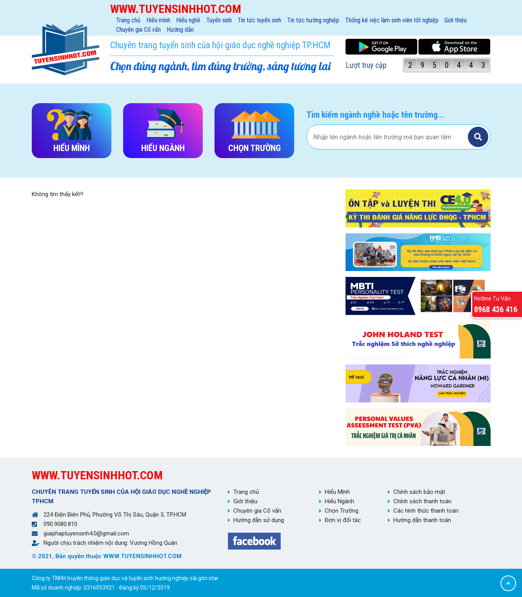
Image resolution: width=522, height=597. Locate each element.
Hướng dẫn (180, 29)
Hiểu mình (158, 20)
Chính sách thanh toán (422, 501)
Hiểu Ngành (339, 501)
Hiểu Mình (337, 491)
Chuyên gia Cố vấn (138, 29)
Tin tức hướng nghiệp (313, 20)
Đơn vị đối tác (343, 520)
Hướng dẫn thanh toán (422, 520)
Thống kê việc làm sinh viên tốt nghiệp (391, 20)
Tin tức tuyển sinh (259, 20)
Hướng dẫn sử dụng (258, 520)
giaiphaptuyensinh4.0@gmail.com (86, 533)
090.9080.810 (60, 524)
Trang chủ (128, 20)
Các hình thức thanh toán (425, 510)
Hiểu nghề (188, 20)
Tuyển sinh (219, 20)
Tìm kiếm (478, 137)
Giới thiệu (455, 20)
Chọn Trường (341, 510)
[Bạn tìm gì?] (388, 137)
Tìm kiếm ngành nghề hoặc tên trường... (375, 115)
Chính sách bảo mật (419, 491)
